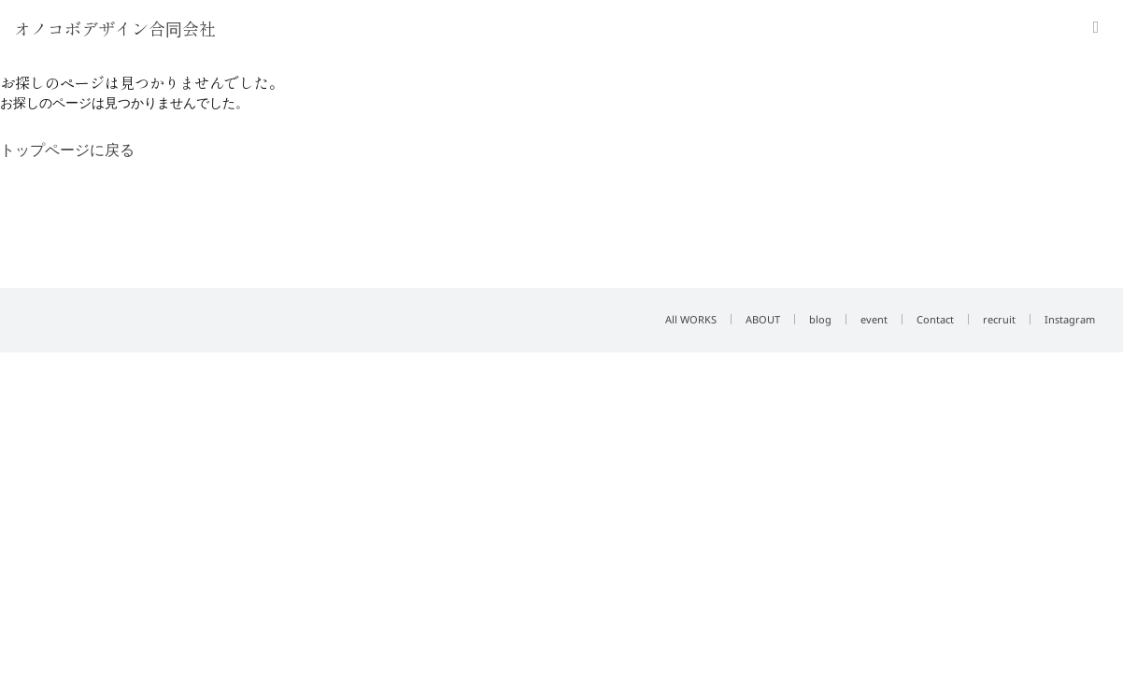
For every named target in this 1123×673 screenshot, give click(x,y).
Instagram (1070, 319)
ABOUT (763, 319)
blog (820, 319)
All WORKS (691, 319)
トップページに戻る (67, 149)
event (874, 319)
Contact (935, 319)
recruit (999, 319)
